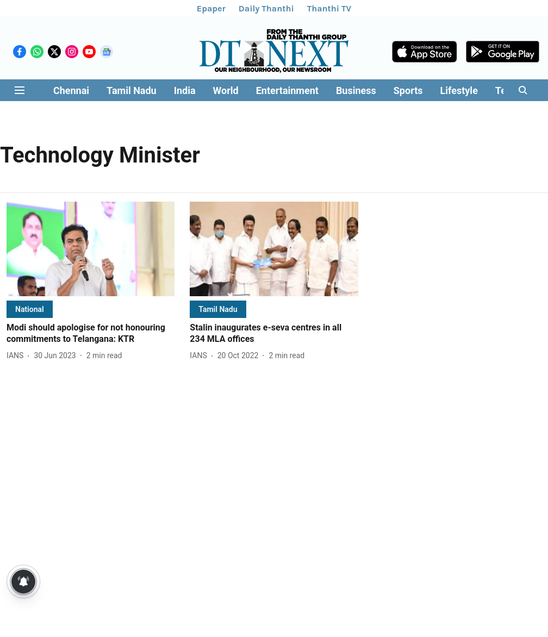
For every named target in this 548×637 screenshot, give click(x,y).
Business (356, 90)
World (226, 90)
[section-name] (30, 309)
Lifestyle (459, 90)
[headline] (91, 333)
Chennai (71, 90)
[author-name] (17, 355)
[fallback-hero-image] (91, 249)
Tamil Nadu (132, 90)
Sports (408, 90)
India (185, 90)
